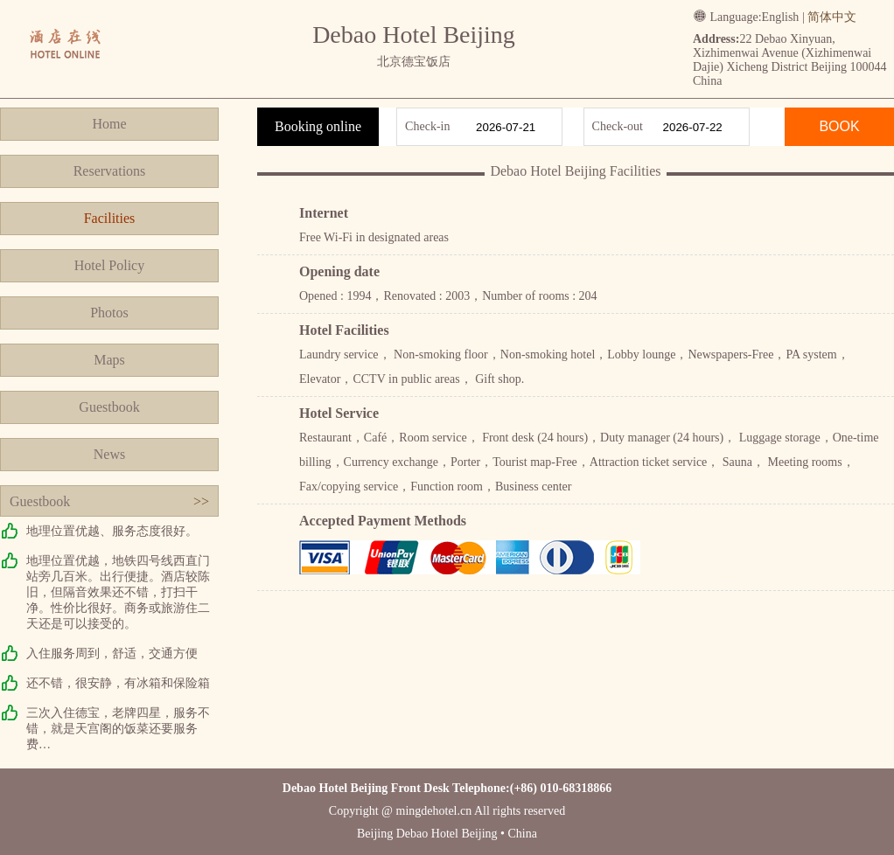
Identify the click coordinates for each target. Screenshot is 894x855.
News (109, 454)
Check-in (427, 126)
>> (201, 501)
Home (109, 123)
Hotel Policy (109, 265)
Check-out (617, 126)
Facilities (110, 218)
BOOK (839, 126)
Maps (109, 359)
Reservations (109, 170)
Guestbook (109, 407)
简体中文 (831, 17)
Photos (109, 312)
